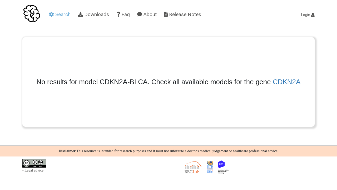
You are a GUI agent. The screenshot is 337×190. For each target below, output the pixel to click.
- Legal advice (32, 170)
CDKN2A (286, 82)
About (147, 14)
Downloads (93, 14)
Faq (123, 14)
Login (308, 15)
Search (60, 14)
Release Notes (182, 14)
